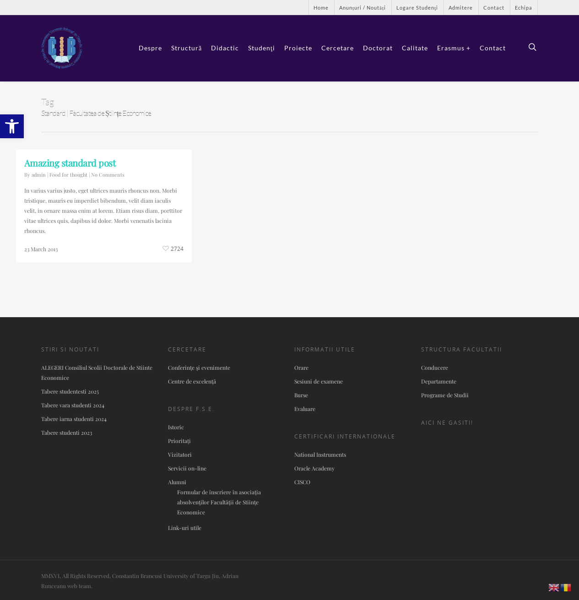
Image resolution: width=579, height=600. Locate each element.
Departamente (438, 381)
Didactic (225, 48)
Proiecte (298, 48)
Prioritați (179, 440)
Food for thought (68, 174)
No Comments (107, 174)
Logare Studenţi (417, 8)
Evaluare (304, 408)
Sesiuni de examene (318, 381)
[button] (12, 126)
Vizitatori (180, 454)
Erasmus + (454, 48)
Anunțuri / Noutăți (362, 8)
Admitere (461, 8)
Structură (186, 48)
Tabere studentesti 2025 (70, 391)
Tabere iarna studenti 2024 (74, 418)
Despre (150, 48)
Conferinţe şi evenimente (199, 367)
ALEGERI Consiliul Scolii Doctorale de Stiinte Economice (96, 372)
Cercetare (337, 48)
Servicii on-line (187, 468)
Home (321, 8)
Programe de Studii (445, 395)
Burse (301, 395)
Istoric (176, 427)
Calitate (415, 48)
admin (39, 174)
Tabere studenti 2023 (66, 432)
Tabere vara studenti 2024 (72, 405)
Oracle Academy (314, 468)
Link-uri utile (184, 527)
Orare (301, 367)
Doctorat (378, 48)
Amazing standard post (70, 163)
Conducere (434, 367)
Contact (493, 8)
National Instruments (320, 454)
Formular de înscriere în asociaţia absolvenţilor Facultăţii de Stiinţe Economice (219, 502)
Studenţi (261, 48)
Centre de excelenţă (192, 381)
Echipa (523, 8)
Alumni (177, 482)
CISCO (302, 482)
